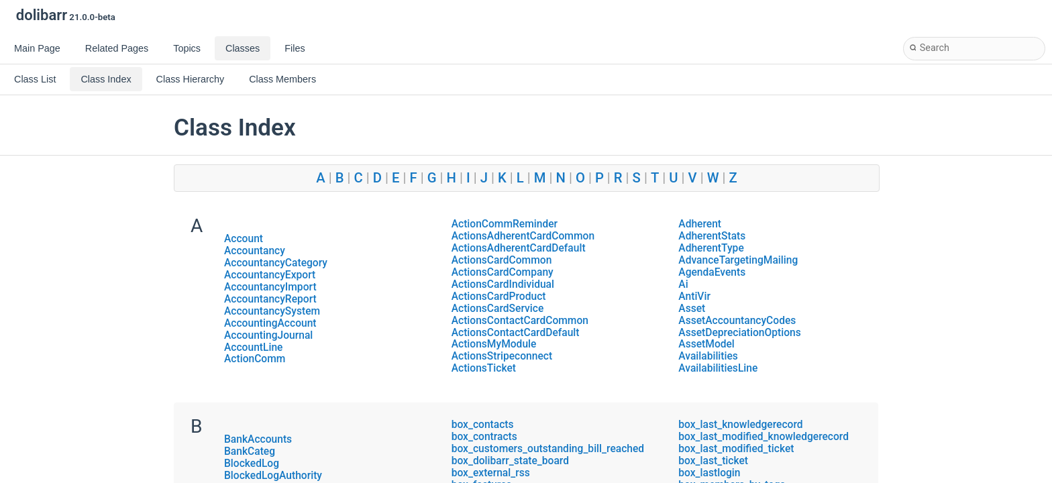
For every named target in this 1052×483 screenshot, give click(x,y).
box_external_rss (491, 473)
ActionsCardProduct (499, 296)
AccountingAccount (270, 323)
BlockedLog (251, 464)
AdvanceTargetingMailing (738, 260)
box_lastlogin (709, 473)
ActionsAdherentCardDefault (519, 248)
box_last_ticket (713, 461)
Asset (691, 309)
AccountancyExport (269, 275)
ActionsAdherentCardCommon (523, 236)
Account (243, 239)
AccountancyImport (270, 287)
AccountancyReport (270, 299)
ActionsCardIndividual (503, 284)
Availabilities (708, 356)
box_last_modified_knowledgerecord (763, 437)
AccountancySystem (272, 311)
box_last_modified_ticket (736, 449)
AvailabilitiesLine (717, 368)
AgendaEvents (711, 272)
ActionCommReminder (505, 224)
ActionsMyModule (494, 344)
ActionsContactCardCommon (520, 321)
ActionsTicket (484, 368)
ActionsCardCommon (502, 260)
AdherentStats (711, 236)
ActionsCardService (498, 309)
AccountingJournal (268, 335)
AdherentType (710, 248)
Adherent (699, 224)
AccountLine (253, 347)
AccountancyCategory (275, 263)
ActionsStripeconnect (502, 356)
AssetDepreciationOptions (739, 333)
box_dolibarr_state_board (510, 461)
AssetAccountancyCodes (737, 321)
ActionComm (254, 359)
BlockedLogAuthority (273, 476)
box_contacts (483, 425)
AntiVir (694, 296)
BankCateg (249, 451)
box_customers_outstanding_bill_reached (548, 449)
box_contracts (484, 437)
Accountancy (254, 251)
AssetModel (706, 344)
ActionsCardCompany (503, 272)
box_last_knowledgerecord (740, 425)
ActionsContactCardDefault (516, 333)
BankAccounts (258, 439)
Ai (683, 284)
